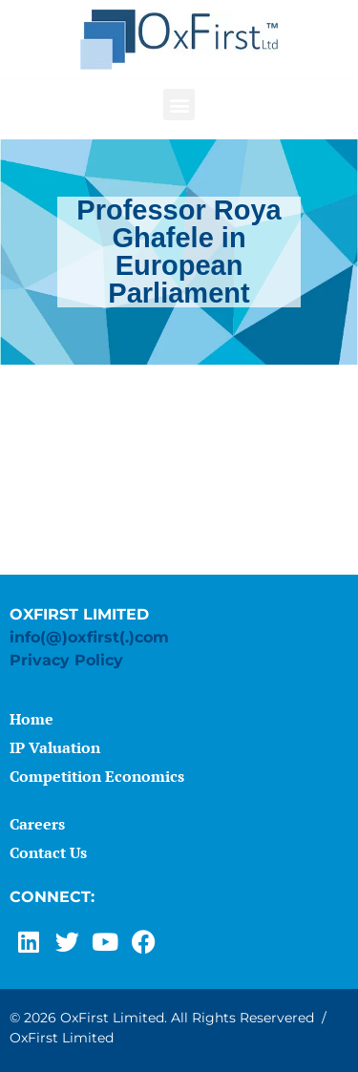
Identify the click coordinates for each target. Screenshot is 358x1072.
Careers (37, 823)
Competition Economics (97, 776)
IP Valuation (55, 747)
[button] (179, 104)
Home (31, 718)
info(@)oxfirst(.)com (89, 637)
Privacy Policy (66, 660)
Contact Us (48, 852)
